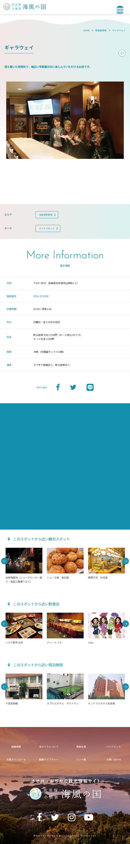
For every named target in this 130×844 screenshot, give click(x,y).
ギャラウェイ (119, 30)
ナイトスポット (47, 228)
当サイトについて (49, 746)
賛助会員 (81, 746)
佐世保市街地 (45, 215)
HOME (86, 30)
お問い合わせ (113, 759)
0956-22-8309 (40, 296)
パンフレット (113, 746)
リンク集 (81, 759)
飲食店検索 (100, 30)
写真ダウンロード (16, 759)
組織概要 (16, 746)
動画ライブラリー (49, 759)
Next (125, 561)
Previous (4, 561)
